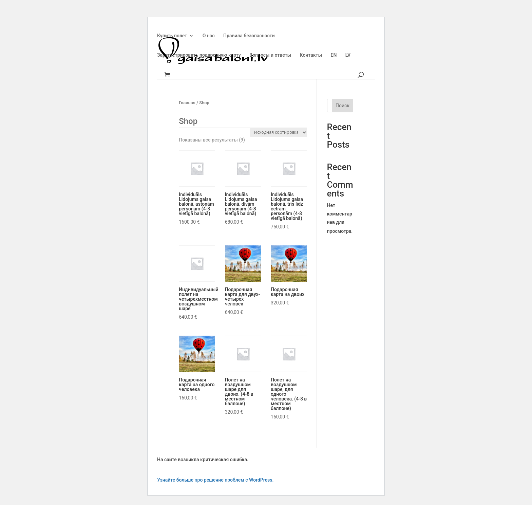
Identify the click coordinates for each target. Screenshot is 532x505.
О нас (209, 35)
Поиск (342, 105)
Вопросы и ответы (270, 55)
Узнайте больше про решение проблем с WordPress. (215, 480)
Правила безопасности (249, 35)
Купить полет (172, 35)
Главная (187, 102)
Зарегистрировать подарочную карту (199, 55)
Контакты (311, 55)
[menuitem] (334, 61)
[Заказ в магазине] (278, 132)
